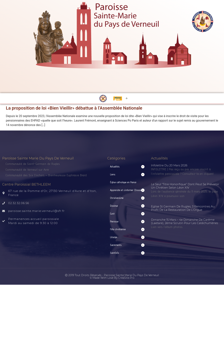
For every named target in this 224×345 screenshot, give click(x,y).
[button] (127, 166)
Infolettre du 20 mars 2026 (169, 165)
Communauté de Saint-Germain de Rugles (33, 164)
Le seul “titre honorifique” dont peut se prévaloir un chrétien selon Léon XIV (185, 185)
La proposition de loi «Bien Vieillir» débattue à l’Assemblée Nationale (74, 108)
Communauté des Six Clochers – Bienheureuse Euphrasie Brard (47, 175)
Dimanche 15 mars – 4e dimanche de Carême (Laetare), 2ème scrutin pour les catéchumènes (184, 221)
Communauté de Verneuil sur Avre (27, 169)
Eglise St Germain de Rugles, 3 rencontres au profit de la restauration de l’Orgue (183, 208)
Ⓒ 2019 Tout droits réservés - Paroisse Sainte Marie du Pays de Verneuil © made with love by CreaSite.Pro (112, 276)
